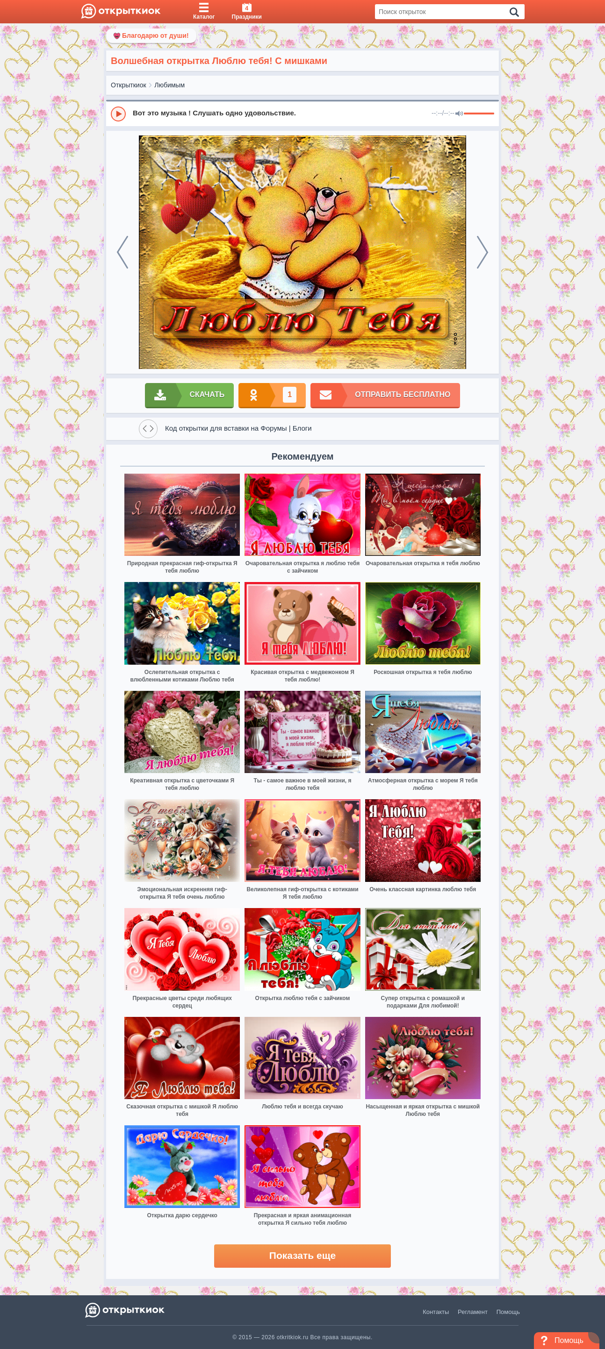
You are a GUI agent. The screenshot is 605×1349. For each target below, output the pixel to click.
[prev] (122, 252)
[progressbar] (479, 114)
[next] (482, 252)
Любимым (169, 85)
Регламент (473, 1311)
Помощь (508, 1311)
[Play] (118, 113)
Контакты (436, 1311)
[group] (302, 113)
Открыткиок (128, 85)
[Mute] (459, 114)
